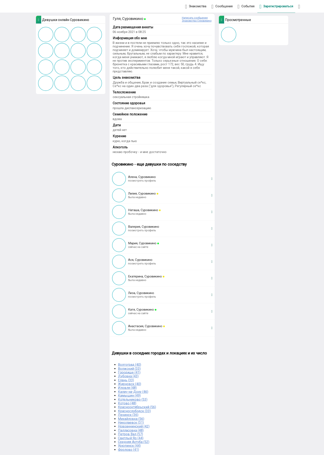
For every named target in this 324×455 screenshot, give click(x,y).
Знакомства (195, 6)
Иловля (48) (127, 388)
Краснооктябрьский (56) (137, 407)
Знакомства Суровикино (197, 20)
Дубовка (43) (128, 376)
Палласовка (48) (131, 430)
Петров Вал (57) (130, 434)
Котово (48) (127, 403)
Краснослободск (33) (134, 411)
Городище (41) (129, 372)
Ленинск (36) (128, 415)
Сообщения (221, 6)
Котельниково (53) (132, 399)
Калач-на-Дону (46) (133, 392)
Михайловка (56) (131, 419)
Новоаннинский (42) (133, 426)
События (246, 6)
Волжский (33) (129, 369)
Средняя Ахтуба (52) (133, 442)
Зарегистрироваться (276, 6)
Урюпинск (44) (129, 446)
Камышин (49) (129, 395)
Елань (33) (126, 380)
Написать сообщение (195, 17)
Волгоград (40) (129, 365)
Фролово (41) (128, 450)
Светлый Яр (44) (130, 438)
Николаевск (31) (131, 423)
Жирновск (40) (129, 384)
